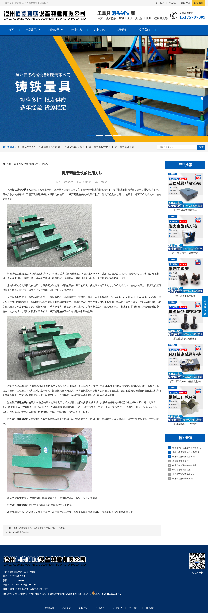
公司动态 (43, 163)
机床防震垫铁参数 (178, 461)
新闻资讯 (185, 3)
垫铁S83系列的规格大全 (181, 474)
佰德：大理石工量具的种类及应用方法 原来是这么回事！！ (185, 447)
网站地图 (198, 3)
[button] (91, 135)
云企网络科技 (85, 593)
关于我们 (160, 3)
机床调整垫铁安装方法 (180, 478)
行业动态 (76, 29)
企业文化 (99, 29)
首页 (11, 29)
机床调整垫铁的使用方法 (181, 456)
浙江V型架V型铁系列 (76, 147)
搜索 (201, 147)
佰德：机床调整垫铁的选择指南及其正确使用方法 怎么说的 (185, 452)
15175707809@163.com (23, 584)
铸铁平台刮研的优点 (179, 469)
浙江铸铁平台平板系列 (51, 147)
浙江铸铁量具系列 (124, 147)
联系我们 (144, 29)
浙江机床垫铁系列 (27, 147)
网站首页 (49, 608)
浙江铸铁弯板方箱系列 (101, 147)
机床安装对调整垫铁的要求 (182, 465)
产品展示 (172, 3)
